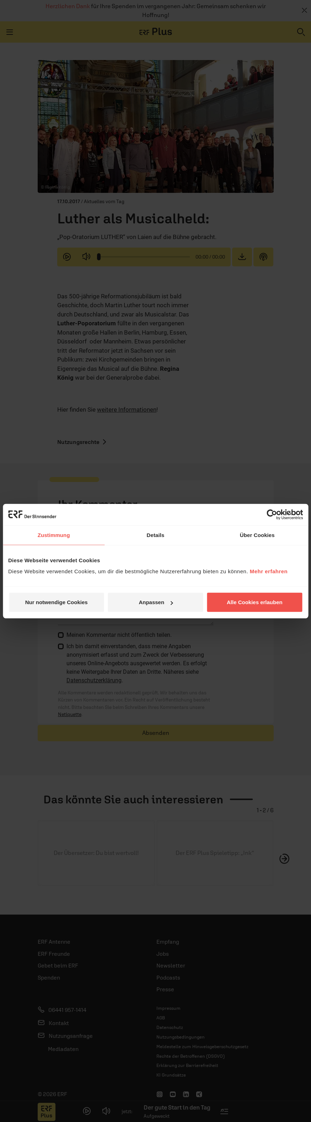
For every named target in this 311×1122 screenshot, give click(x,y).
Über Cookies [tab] (257, 535)
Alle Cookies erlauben (255, 602)
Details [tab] (156, 535)
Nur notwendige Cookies (56, 602)
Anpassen (156, 602)
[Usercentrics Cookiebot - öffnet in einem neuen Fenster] (272, 514)
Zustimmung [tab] (54, 535)
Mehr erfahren (269, 571)
